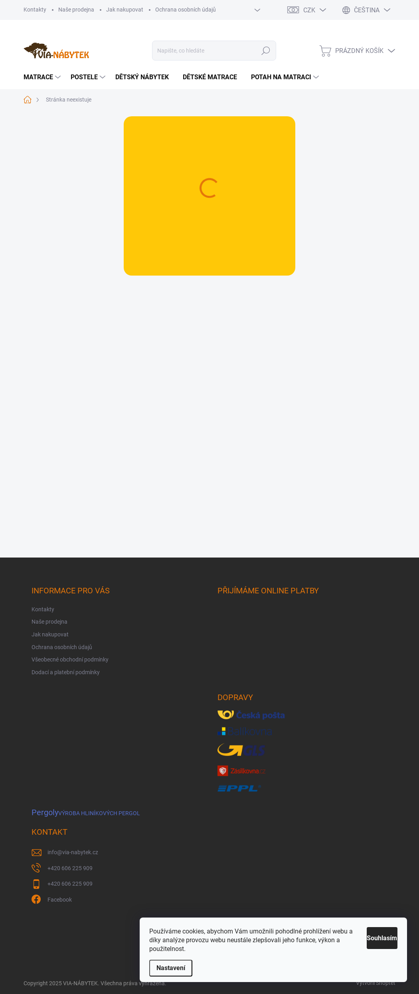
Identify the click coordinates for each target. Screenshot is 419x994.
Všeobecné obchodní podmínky (70, 659)
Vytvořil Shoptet (375, 983)
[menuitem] (43, 77)
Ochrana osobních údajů (185, 9)
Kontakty (35, 9)
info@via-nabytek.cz (72, 852)
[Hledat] (214, 51)
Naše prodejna (76, 9)
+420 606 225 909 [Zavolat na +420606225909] (70, 868)
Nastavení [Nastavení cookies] (170, 968)
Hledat (266, 50)
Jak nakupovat (124, 9)
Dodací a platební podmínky (66, 672)
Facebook (59, 899)
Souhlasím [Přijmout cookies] (372, 938)
